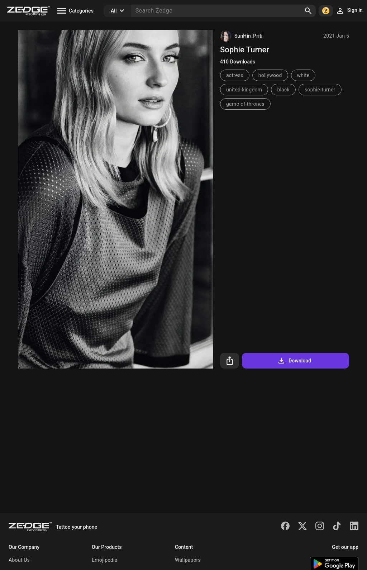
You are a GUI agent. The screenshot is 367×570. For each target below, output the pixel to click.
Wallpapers (188, 560)
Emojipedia (105, 560)
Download (294, 360)
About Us (19, 560)
